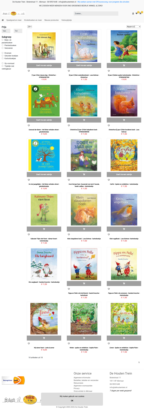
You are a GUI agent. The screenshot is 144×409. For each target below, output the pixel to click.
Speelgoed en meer (13, 20)
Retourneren (78, 383)
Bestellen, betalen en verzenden (86, 380)
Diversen (7, 53)
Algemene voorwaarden (83, 386)
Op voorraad (9, 63)
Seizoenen (8, 48)
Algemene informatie (82, 378)
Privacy (77, 388)
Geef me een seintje (44, 65)
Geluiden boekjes (11, 56)
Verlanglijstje (66, 20)
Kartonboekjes (10, 58)
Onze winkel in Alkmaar (83, 391)
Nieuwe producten (51, 20)
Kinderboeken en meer (33, 20)
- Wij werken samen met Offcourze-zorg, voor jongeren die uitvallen (102, 2)
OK (72, 401)
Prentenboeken (10, 45)
